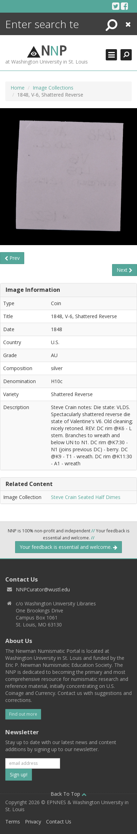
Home (18, 87)
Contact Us (58, 821)
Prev (12, 258)
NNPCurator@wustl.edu (43, 589)
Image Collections (53, 87)
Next (124, 270)
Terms (12, 821)
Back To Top (68, 793)
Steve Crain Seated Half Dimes (85, 497)
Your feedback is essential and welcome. (68, 547)
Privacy (33, 821)
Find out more (23, 714)
